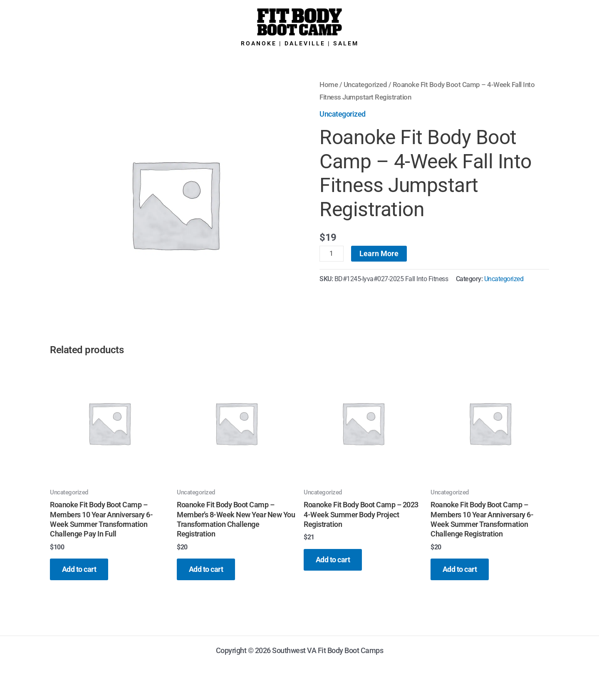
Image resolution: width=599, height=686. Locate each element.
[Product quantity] (331, 254)
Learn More (379, 253)
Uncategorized (365, 85)
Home (328, 85)
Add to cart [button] (79, 569)
